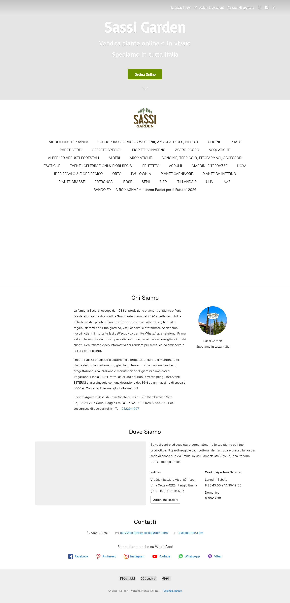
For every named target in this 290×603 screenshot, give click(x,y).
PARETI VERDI (71, 150)
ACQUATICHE (219, 150)
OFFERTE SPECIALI (107, 150)
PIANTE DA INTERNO (219, 174)
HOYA (241, 166)
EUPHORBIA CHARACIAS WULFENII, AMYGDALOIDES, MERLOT (148, 142)
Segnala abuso (172, 590)
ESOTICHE (52, 166)
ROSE (127, 182)
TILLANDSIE (186, 182)
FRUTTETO (150, 166)
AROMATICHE (141, 158)
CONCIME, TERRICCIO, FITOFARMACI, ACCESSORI (201, 158)
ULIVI (210, 182)
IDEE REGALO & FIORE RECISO (78, 174)
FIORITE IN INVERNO (149, 150)
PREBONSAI (104, 182)
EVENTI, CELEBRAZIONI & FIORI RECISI (101, 166)
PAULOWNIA (141, 174)
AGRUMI (175, 166)
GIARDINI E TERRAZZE (210, 166)
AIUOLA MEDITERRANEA (68, 142)
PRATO (236, 142)
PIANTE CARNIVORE (177, 174)
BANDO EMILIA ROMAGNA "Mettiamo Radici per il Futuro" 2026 (145, 190)
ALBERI (114, 158)
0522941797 (130, 408)
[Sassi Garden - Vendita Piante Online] (145, 119)
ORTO (116, 174)
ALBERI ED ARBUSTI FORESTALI (73, 158)
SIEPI (163, 182)
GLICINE (214, 142)
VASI (228, 182)
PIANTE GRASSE (71, 182)
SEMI (146, 182)
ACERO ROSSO (187, 150)
